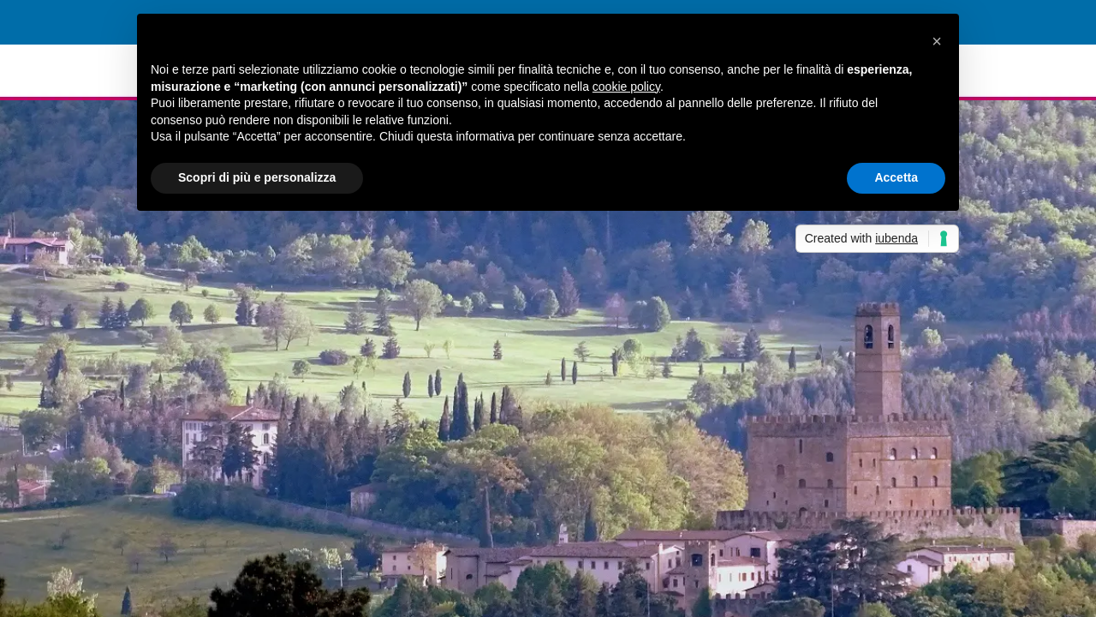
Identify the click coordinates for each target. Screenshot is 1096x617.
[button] (936, 41)
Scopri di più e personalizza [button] (257, 177)
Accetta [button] (896, 177)
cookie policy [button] (626, 86)
